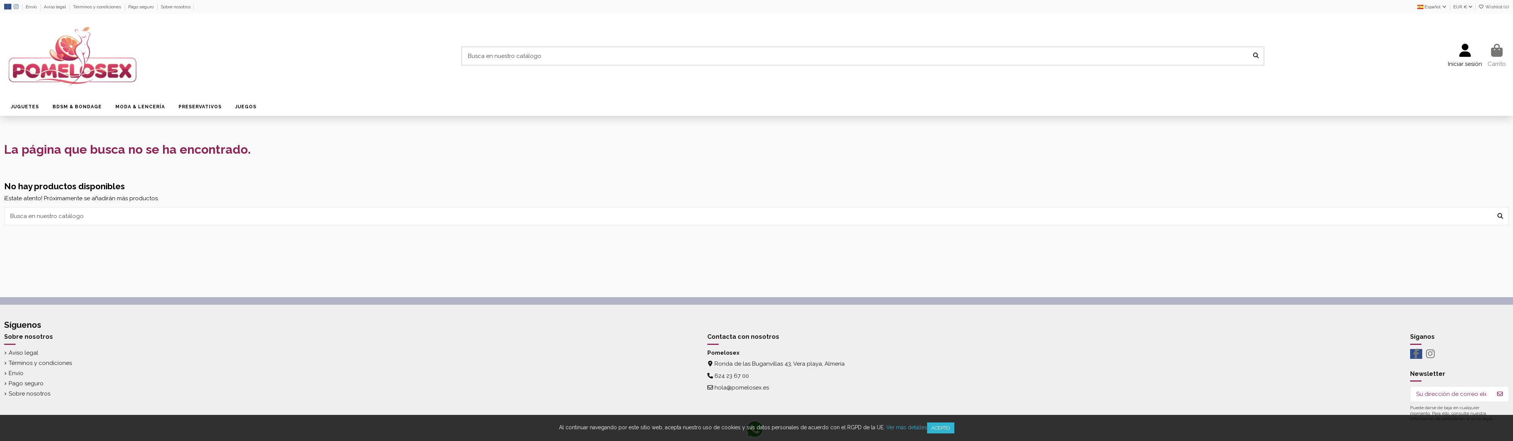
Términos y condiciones (97, 6)
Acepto (940, 428)
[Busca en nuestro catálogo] (1255, 56)
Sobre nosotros (176, 6)
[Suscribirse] (1499, 394)
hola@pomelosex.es (742, 387)
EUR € (1463, 6)
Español (1432, 6)
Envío (32, 6)
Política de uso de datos (231, 6)
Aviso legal (55, 6)
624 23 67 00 (732, 375)
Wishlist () (1494, 6)
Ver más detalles (906, 427)
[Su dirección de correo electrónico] (1451, 394)
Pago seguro (141, 6)
